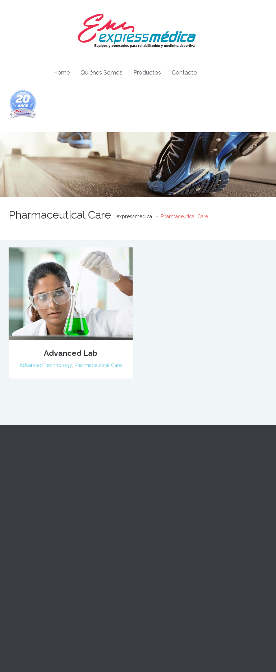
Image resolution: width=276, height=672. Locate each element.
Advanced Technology (45, 365)
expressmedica (134, 216)
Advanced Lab (70, 353)
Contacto (184, 72)
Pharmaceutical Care (98, 365)
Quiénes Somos (101, 72)
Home (61, 72)
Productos (147, 72)
